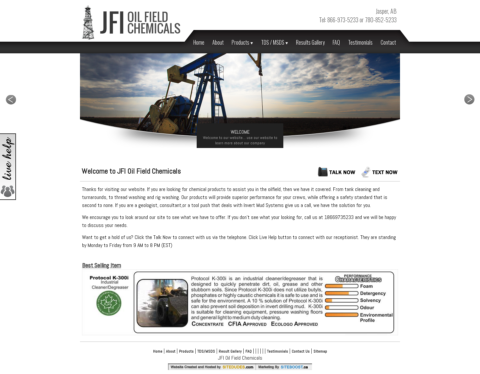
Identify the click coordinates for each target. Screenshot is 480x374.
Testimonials (360, 42)
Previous (10, 99)
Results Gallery (310, 42)
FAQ (336, 42)
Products (242, 42)
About (218, 42)
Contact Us (301, 351)
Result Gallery (230, 351)
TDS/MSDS (206, 351)
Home (198, 42)
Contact (388, 42)
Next (469, 99)
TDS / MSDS (274, 42)
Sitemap (320, 351)
